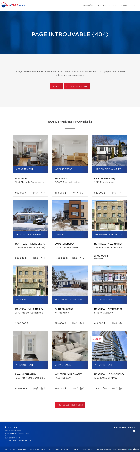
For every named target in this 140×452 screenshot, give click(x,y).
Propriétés (88, 5)
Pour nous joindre (77, 86)
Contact (124, 5)
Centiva (133, 449)
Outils (113, 5)
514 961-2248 (14, 438)
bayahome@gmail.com (21, 440)
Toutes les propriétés (70, 405)
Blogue (102, 5)
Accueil (56, 86)
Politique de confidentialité (94, 449)
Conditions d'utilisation (115, 449)
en (135, 5)
